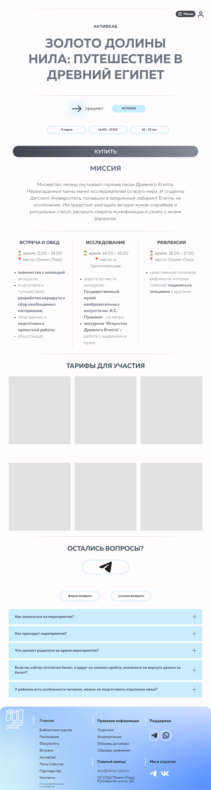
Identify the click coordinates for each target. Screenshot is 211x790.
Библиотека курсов (56, 730)
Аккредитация (109, 737)
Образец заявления (113, 750)
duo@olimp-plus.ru (113, 771)
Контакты (47, 777)
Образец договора (113, 744)
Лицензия (105, 730)
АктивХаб (48, 757)
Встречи (46, 750)
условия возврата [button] (131, 595)
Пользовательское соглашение (52, 785)
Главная (47, 721)
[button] (186, 14)
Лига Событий (51, 764)
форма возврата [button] (80, 595)
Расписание (49, 737)
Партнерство (50, 771)
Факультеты (50, 744)
